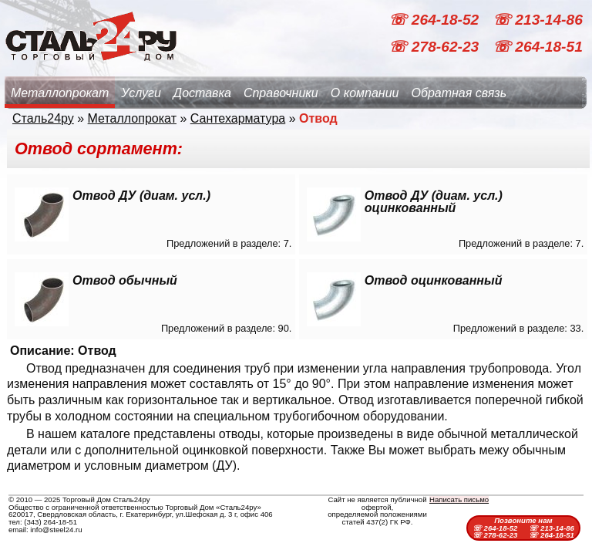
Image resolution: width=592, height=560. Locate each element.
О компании (365, 93)
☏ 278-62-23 (435, 47)
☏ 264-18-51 (538, 47)
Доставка (202, 93)
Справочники (281, 93)
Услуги (141, 93)
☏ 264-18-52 (435, 20)
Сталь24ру (43, 118)
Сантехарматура (237, 118)
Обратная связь (458, 93)
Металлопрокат (60, 93)
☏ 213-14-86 (538, 20)
